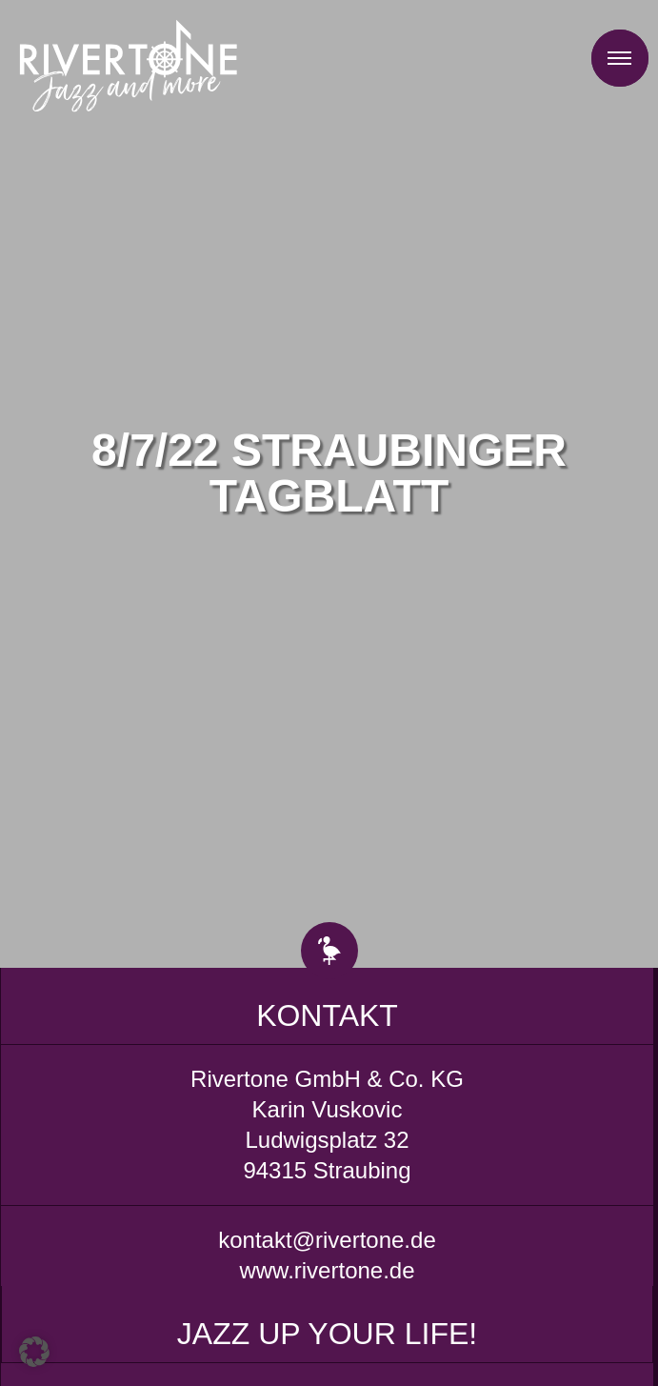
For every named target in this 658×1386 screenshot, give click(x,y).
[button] (34, 1351)
